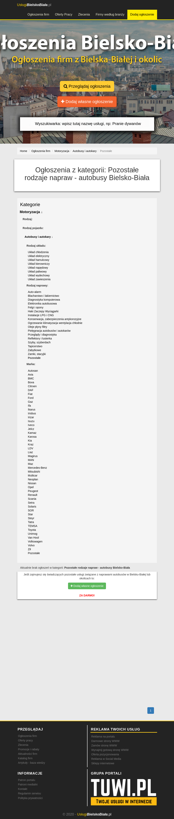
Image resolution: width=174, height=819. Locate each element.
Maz (30, 463)
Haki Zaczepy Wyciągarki (43, 311)
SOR (31, 510)
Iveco (31, 425)
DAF (30, 390)
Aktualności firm (27, 753)
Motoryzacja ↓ (31, 212)
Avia (30, 374)
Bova (31, 382)
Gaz (30, 401)
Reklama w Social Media (106, 758)
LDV (30, 448)
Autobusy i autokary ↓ (39, 236)
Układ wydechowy (39, 275)
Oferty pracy (25, 740)
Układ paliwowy (37, 271)
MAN (31, 460)
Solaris (32, 506)
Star (30, 514)
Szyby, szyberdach (39, 342)
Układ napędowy (38, 267)
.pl (34, 5)
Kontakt (22, 788)
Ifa (29, 405)
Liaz (30, 452)
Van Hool (33, 537)
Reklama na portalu (103, 736)
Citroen (32, 386)
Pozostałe (34, 553)
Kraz (31, 444)
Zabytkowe (34, 350)
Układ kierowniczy (39, 263)
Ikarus (31, 409)
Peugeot (33, 491)
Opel (31, 487)
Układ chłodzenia (38, 252)
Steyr (31, 518)
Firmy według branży (110, 14)
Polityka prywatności (30, 798)
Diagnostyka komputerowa (44, 299)
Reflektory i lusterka (40, 338)
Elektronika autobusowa (42, 303)
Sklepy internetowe (102, 763)
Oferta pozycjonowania (105, 754)
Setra (31, 502)
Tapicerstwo (35, 346)
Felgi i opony (35, 307)
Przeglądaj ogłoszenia (87, 86)
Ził (29, 549)
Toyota (32, 529)
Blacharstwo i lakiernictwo (43, 295)
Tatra (31, 522)
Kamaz (32, 432)
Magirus (33, 456)
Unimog (32, 533)
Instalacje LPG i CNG (41, 315)
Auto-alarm (34, 291)
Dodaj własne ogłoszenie (87, 101)
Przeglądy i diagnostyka (42, 334)
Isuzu (31, 421)
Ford (31, 397)
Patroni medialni (28, 784)
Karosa (32, 436)
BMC (31, 378)
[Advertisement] (87, 619)
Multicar (33, 475)
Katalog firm (25, 758)
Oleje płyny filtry (37, 326)
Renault (32, 494)
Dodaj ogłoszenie (142, 14)
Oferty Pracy (63, 14)
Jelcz (31, 428)
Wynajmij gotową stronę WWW (110, 749)
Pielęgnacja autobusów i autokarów (49, 330)
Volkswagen (35, 541)
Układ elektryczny (38, 256)
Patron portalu (26, 780)
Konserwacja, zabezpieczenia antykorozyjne (54, 319)
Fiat (30, 394)
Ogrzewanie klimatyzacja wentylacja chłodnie (55, 322)
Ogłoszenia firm (38, 14)
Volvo (31, 545)
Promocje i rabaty (28, 749)
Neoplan (33, 479)
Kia (30, 440)
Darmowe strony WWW (105, 741)
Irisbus (32, 413)
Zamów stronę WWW (104, 745)
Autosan (33, 370)
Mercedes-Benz (37, 467)
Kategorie (30, 204)
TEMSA (32, 525)
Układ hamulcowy (38, 259)
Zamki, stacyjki (37, 354)
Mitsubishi (34, 471)
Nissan (32, 483)
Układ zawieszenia (39, 279)
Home (23, 151)
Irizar (31, 417)
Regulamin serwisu (29, 793)
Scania (32, 498)
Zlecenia (84, 14)
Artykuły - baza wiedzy (31, 762)
